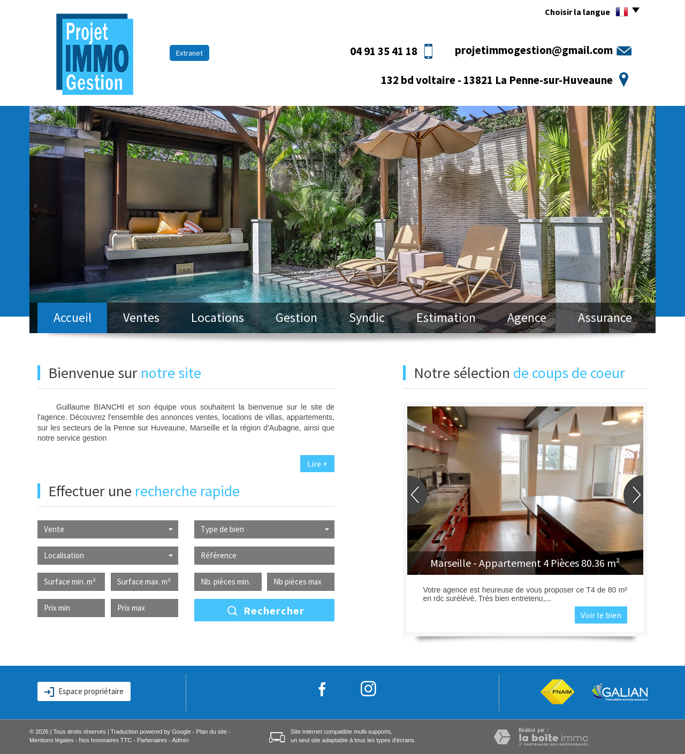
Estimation (446, 317)
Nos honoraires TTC (105, 740)
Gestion (296, 317)
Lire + (317, 463)
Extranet (189, 53)
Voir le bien (601, 615)
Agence (526, 317)
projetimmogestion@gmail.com (534, 50)
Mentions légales (51, 740)
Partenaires (152, 740)
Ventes (141, 317)
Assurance (605, 317)
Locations (217, 317)
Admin (180, 740)
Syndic (367, 317)
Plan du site (211, 731)
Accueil (73, 317)
